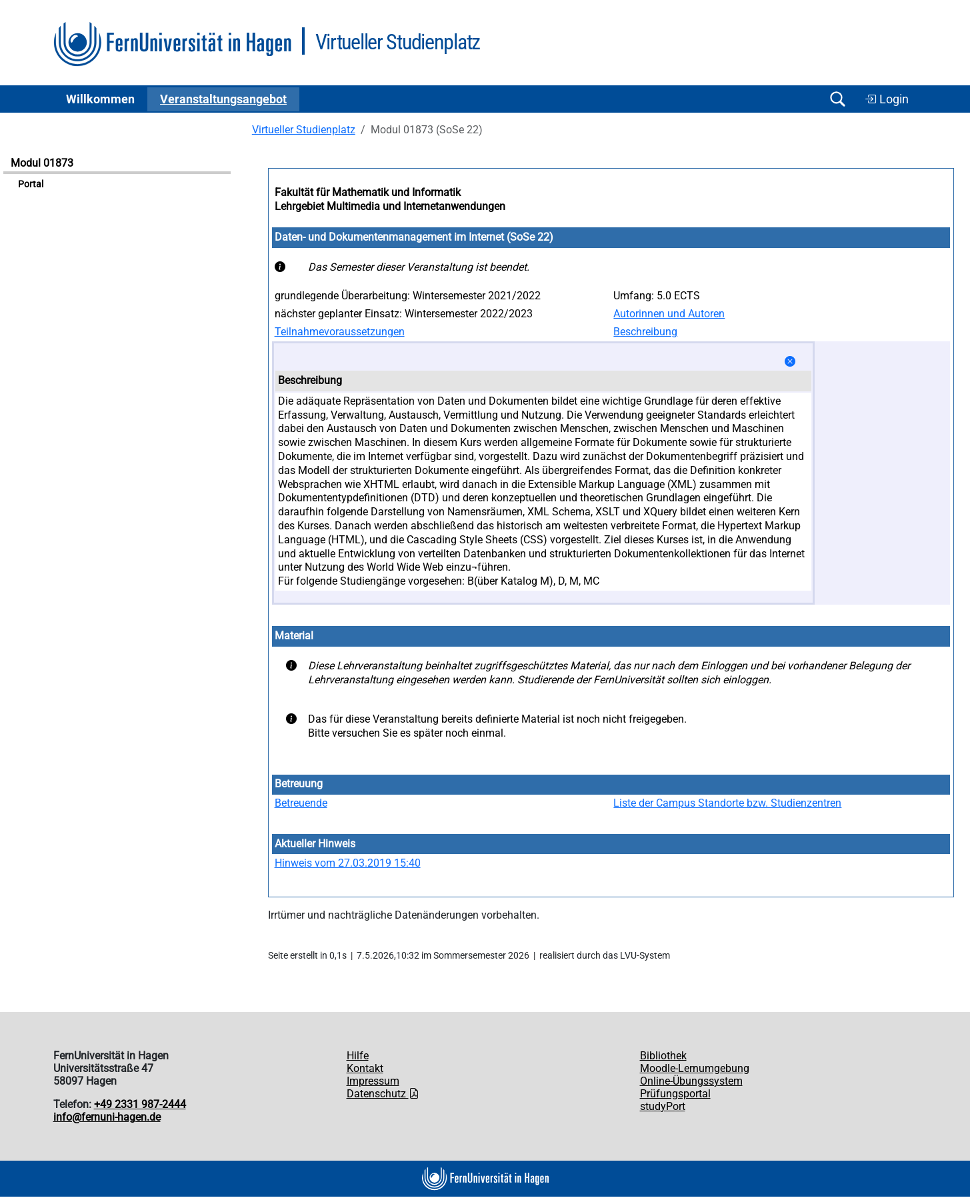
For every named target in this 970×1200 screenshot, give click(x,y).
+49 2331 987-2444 (140, 1104)
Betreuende (301, 803)
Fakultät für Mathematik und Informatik (368, 192)
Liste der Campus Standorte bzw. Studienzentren (727, 803)
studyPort (662, 1106)
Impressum (373, 1081)
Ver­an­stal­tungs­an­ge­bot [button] (223, 99)
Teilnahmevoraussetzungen (340, 331)
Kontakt (365, 1068)
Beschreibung (645, 331)
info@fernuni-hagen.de (107, 1117)
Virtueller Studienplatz (303, 129)
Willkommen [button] (100, 99)
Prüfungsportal (675, 1093)
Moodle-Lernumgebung (694, 1068)
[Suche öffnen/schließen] (838, 99)
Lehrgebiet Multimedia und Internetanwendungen (390, 206)
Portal (30, 184)
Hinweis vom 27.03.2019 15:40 (348, 863)
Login (887, 99)
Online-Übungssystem (691, 1081)
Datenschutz (383, 1093)
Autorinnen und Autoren (669, 313)
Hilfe (358, 1055)
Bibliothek (663, 1055)
